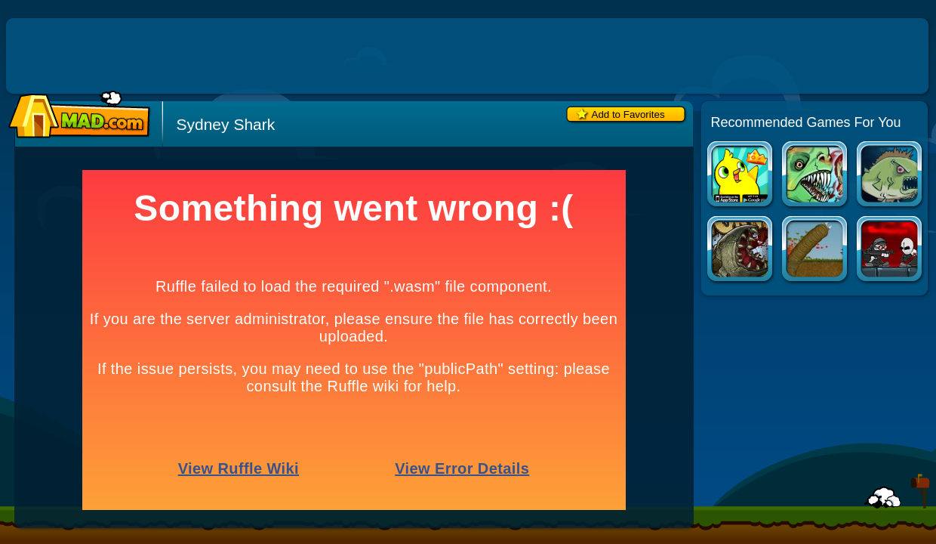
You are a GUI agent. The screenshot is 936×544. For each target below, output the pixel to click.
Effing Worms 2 (741, 250)
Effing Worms (815, 250)
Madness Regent (890, 250)
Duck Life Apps (741, 175)
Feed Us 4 (815, 175)
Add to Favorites (628, 114)
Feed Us (890, 175)
